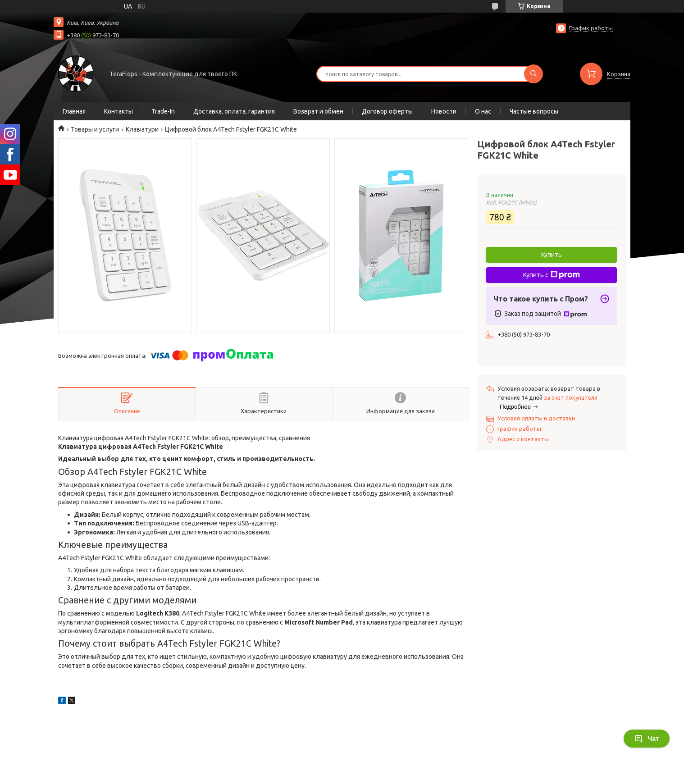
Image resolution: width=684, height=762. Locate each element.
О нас (483, 111)
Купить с (551, 275)
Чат (646, 739)
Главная (74, 111)
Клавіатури (142, 129)
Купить (551, 254)
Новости (443, 111)
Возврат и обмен (318, 111)
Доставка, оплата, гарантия (234, 111)
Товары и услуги (95, 129)
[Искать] (533, 73)
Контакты (118, 111)
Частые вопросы (534, 111)
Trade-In (163, 111)
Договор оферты (387, 111)
